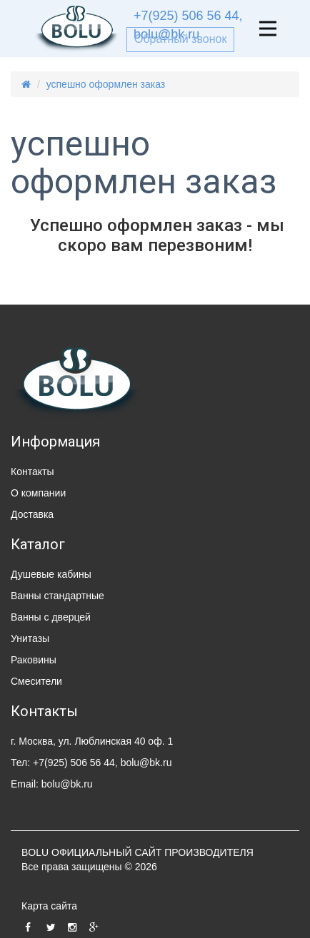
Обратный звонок (180, 39)
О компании (38, 493)
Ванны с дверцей (51, 617)
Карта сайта (49, 906)
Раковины (33, 660)
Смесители (36, 681)
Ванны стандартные (57, 595)
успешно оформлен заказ (106, 84)
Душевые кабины (51, 574)
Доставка (32, 514)
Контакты (32, 471)
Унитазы (30, 638)
